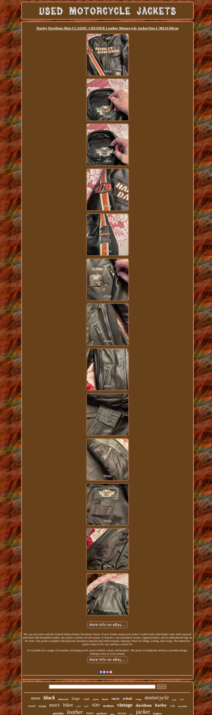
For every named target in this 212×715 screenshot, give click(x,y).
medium (108, 706)
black (49, 698)
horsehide (182, 706)
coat (182, 699)
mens (35, 698)
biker (68, 705)
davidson (144, 705)
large (76, 698)
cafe (172, 706)
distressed (63, 699)
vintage (124, 705)
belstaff (42, 706)
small (78, 706)
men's (54, 705)
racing (138, 699)
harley (161, 705)
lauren (105, 699)
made (174, 700)
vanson (96, 699)
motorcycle (157, 698)
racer (116, 698)
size (96, 705)
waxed (32, 706)
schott (127, 698)
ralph (86, 699)
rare (86, 706)
